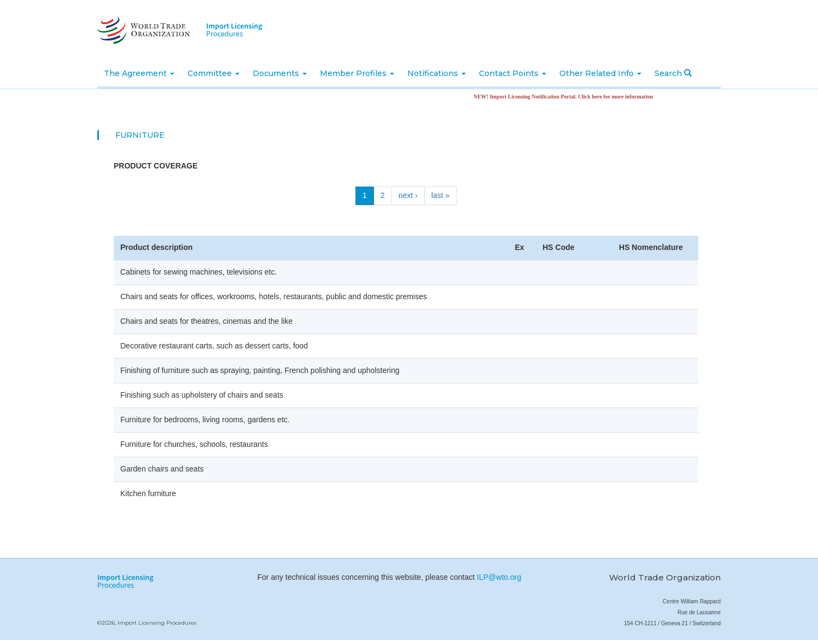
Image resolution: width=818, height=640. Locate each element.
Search (673, 73)
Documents (280, 73)
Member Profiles (357, 73)
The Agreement (139, 73)
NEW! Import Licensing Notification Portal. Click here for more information (566, 97)
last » (440, 195)
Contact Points (512, 73)
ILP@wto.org (499, 577)
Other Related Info (600, 73)
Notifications (436, 73)
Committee (213, 73)
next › (408, 195)
